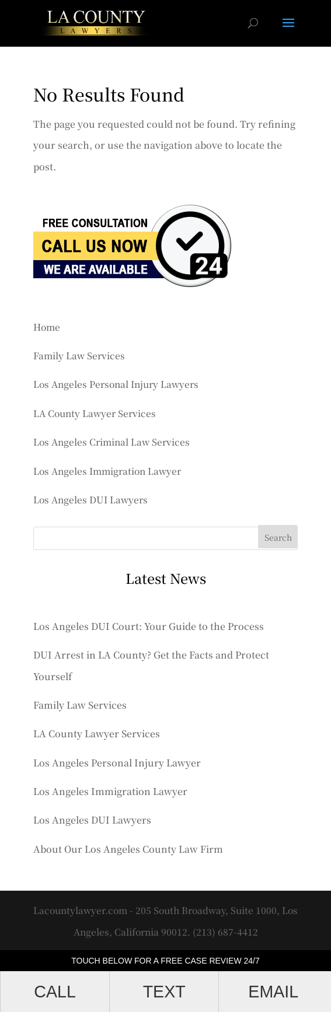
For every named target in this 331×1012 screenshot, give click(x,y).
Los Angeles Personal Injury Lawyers (115, 383)
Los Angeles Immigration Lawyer (107, 470)
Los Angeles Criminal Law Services (111, 441)
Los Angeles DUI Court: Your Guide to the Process (148, 626)
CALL (55, 991)
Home (46, 326)
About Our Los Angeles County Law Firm (128, 849)
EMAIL (273, 991)
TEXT (164, 991)
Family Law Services (79, 355)
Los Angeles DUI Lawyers (90, 499)
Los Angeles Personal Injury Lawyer (117, 762)
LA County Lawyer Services (94, 413)
